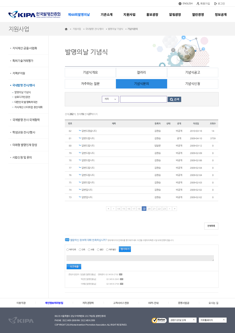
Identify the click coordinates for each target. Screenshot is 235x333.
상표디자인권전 (22, 97)
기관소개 (106, 14)
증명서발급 (183, 303)
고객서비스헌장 (121, 303)
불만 (101, 250)
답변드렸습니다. (89, 131)
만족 (83, 250)
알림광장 (175, 14)
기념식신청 (192, 83)
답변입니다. (87, 190)
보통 (92, 250)
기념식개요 (90, 72)
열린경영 (198, 14)
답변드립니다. (88, 138)
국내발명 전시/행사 (23, 85)
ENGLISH (188, 3)
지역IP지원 (18, 73)
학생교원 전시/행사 (23, 132)
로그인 (221, 3)
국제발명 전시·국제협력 (26, 119)
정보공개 (221, 14)
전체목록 (211, 226)
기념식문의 (141, 83)
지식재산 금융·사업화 (24, 48)
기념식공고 (192, 72)
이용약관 (21, 303)
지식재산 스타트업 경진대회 (28, 107)
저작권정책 (88, 303)
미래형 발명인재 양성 (24, 144)
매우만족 (72, 250)
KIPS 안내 (153, 303)
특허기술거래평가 (22, 60)
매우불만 (112, 250)
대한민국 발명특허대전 (25, 102)
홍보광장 (152, 14)
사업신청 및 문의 (22, 157)
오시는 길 (213, 303)
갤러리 (141, 72)
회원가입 (205, 3)
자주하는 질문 (90, 83)
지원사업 (129, 14)
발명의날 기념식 (22, 92)
